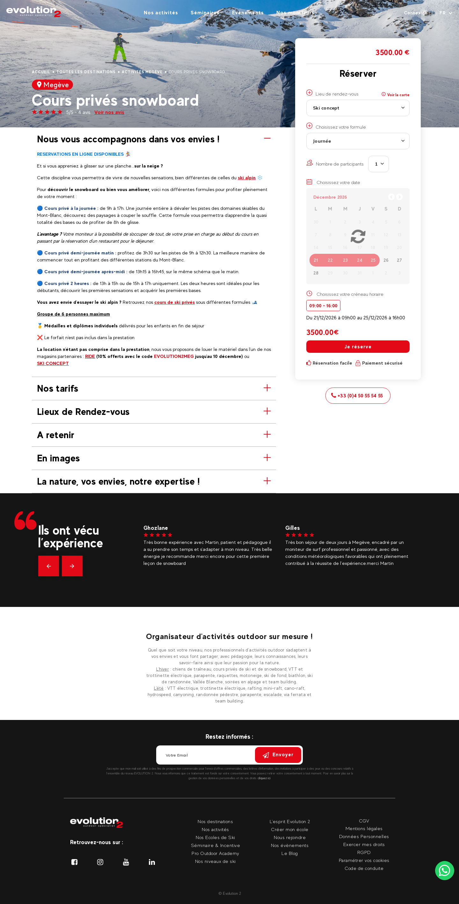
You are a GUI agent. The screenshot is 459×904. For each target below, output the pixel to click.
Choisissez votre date (333, 182)
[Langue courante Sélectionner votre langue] (446, 13)
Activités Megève (142, 72)
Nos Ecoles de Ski (215, 837)
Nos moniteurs (295, 13)
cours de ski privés (174, 302)
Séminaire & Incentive (215, 845)
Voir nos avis (109, 112)
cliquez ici (264, 778)
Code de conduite (364, 868)
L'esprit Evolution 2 (290, 821)
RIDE (90, 356)
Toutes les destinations (86, 72)
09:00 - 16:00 (323, 305)
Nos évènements (290, 845)
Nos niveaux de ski (215, 861)
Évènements (248, 13)
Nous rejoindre (290, 837)
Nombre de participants (335, 163)
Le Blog (289, 853)
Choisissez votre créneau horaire (350, 294)
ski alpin (247, 177)
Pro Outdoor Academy (215, 853)
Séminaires (205, 13)
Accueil (41, 72)
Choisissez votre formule (336, 126)
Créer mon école (290, 829)
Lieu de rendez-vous (332, 92)
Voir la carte (396, 94)
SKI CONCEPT (53, 363)
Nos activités (161, 13)
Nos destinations (215, 821)
